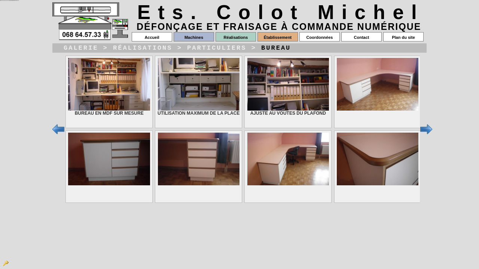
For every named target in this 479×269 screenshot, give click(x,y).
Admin (5, 263)
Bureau (276, 48)
